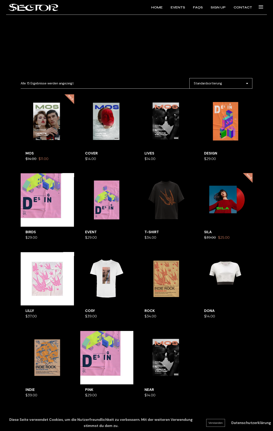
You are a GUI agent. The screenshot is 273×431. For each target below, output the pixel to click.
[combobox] (220, 83)
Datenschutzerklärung (251, 422)
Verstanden (216, 422)
